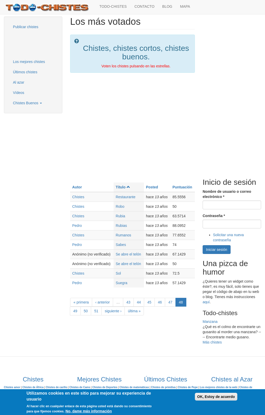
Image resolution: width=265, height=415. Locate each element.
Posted (152, 187)
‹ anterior (102, 302)
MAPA (185, 6)
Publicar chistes (25, 27)
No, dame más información (88, 411)
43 (128, 302)
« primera (81, 302)
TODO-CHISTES (113, 6)
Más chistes (212, 342)
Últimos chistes (25, 72)
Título (123, 187)
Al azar (18, 82)
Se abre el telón (128, 254)
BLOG (167, 6)
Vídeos (18, 93)
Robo (120, 206)
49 (75, 311)
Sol (118, 273)
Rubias (121, 226)
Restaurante (125, 197)
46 (160, 302)
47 (170, 302)
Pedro (77, 226)
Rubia (120, 216)
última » (134, 311)
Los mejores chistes (29, 62)
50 (86, 311)
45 (149, 302)
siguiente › (113, 311)
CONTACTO (144, 6)
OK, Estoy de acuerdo (216, 397)
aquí (206, 302)
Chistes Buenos (27, 103)
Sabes (121, 245)
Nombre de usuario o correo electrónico (227, 194)
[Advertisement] (35, 43)
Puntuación (182, 187)
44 (139, 302)
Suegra (121, 283)
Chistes (78, 197)
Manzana (210, 322)
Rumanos (123, 235)
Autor (77, 187)
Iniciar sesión (216, 250)
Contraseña (214, 216)
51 (96, 311)
